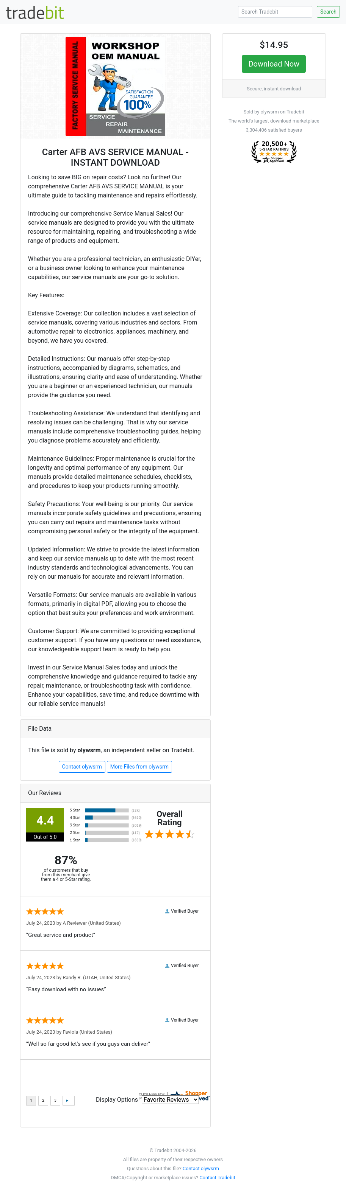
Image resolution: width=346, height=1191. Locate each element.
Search (328, 12)
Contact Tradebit (217, 1177)
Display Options (117, 1099)
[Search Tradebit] (275, 12)
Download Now (273, 63)
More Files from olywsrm (139, 767)
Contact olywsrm (82, 767)
